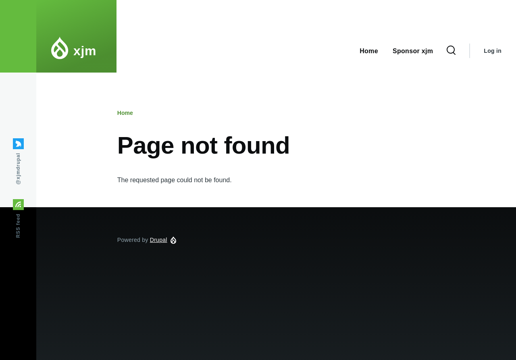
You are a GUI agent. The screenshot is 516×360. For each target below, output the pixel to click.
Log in (492, 51)
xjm (84, 51)
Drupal (158, 240)
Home (125, 113)
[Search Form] (451, 51)
